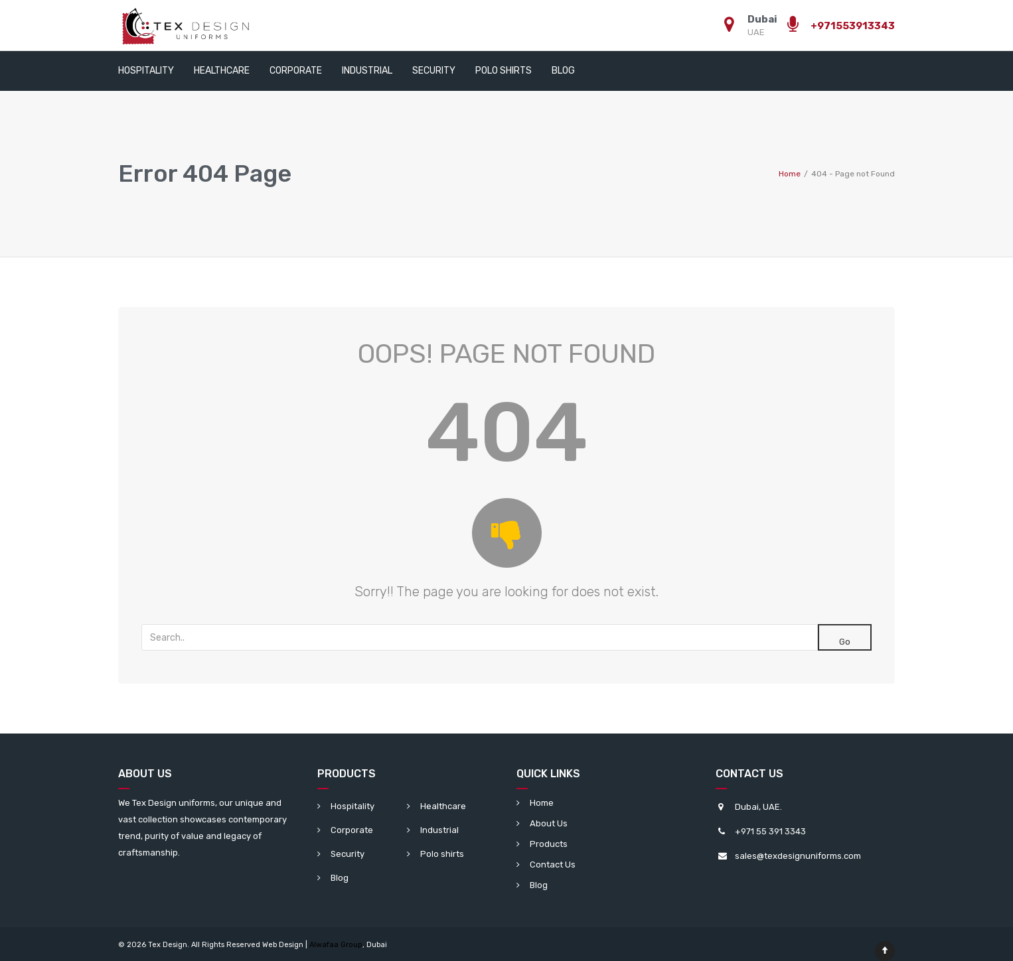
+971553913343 (853, 26)
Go (844, 642)
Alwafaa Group (335, 944)
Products (549, 844)
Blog (563, 70)
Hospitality (146, 70)
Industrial (367, 70)
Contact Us (553, 864)
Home (542, 803)
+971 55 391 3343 (770, 831)
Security (433, 70)
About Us (549, 823)
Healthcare (222, 70)
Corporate (296, 70)
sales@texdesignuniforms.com (798, 856)
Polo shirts (503, 70)
